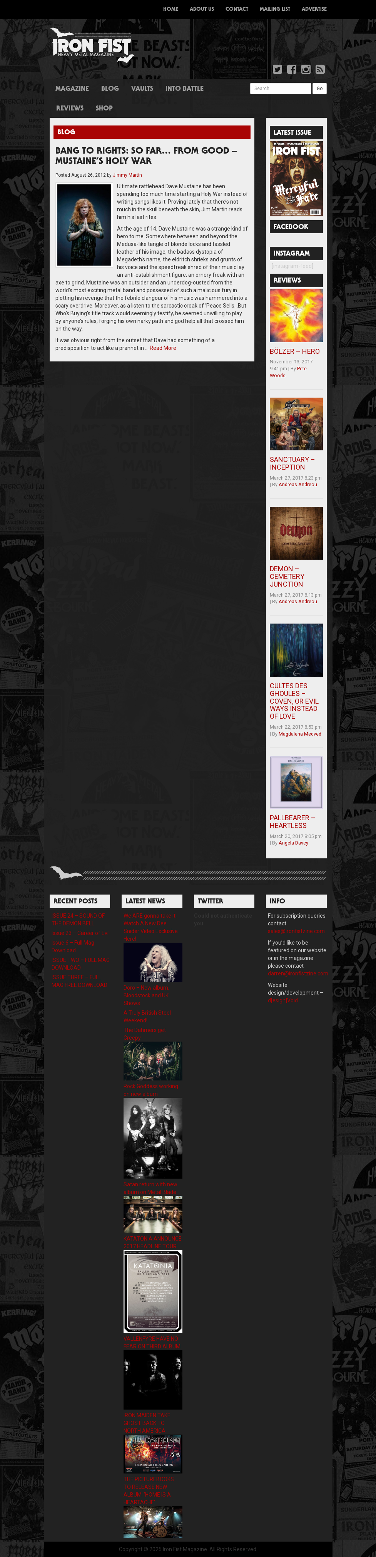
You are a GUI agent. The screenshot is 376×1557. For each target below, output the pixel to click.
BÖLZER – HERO (295, 351)
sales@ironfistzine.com (296, 931)
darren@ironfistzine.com (298, 973)
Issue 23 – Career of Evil (81, 933)
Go (320, 88)
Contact (237, 9)
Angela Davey (293, 843)
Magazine (72, 89)
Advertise (314, 9)
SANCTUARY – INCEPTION (292, 463)
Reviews (70, 108)
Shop (104, 108)
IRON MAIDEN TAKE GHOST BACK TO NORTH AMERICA (147, 1423)
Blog (110, 89)
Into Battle (184, 89)
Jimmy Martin (127, 175)
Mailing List (275, 9)
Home (170, 9)
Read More (163, 348)
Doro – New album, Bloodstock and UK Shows (146, 995)
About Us (202, 9)
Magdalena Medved (300, 734)
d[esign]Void (283, 1000)
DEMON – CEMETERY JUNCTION (287, 576)
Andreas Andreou (298, 484)
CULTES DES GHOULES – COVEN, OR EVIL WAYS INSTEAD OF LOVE (294, 701)
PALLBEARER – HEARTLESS (293, 822)
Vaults (142, 89)
